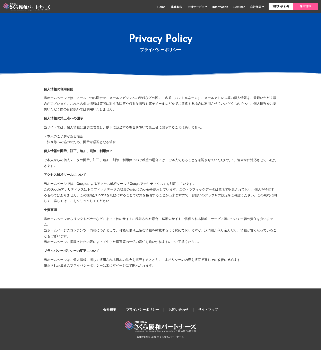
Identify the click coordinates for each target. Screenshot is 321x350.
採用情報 (305, 6)
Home (161, 7)
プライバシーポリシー (142, 309)
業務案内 (176, 7)
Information (220, 7)
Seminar (239, 7)
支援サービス (196, 7)
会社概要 (255, 7)
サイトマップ (208, 309)
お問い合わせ (280, 6)
